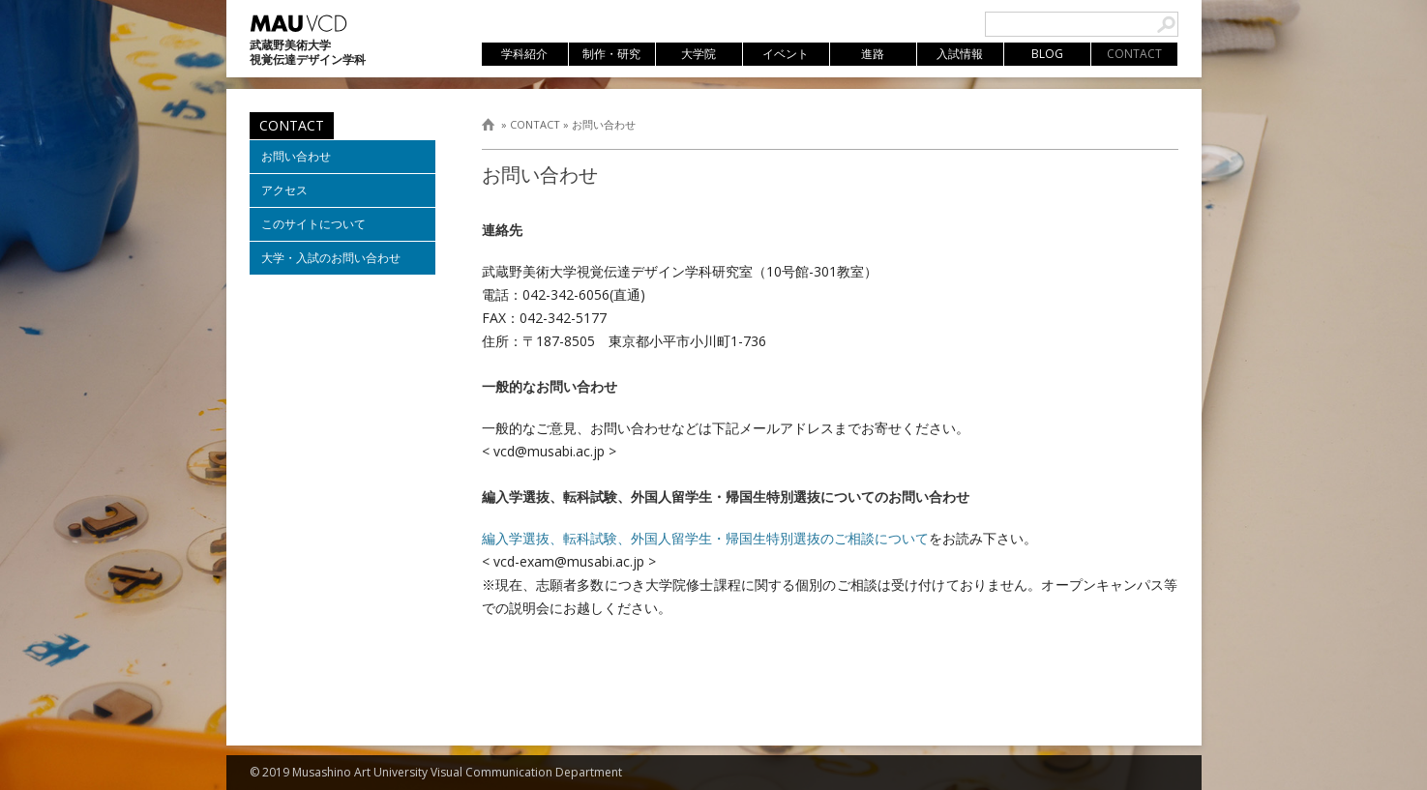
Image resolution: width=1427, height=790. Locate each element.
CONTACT (535, 124)
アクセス (284, 190)
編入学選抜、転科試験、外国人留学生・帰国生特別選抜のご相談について (705, 538)
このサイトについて (313, 224)
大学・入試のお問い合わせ (331, 257)
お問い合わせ (604, 124)
